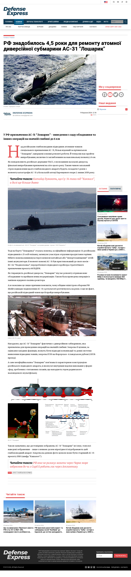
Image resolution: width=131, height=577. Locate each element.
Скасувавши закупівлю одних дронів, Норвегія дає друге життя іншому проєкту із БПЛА (111, 219)
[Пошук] (126, 21)
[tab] (103, 189)
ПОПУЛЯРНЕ (115, 189)
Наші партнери (78, 27)
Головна (6, 37)
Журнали (40, 27)
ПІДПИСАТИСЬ (120, 556)
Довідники (52, 27)
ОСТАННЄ (103, 189)
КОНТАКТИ (124, 567)
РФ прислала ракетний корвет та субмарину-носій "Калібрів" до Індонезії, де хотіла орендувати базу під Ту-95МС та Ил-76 (49, 531)
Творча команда (24, 27)
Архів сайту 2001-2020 (113, 27)
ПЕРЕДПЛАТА (115, 567)
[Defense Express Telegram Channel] (126, 2)
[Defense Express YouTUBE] (118, 2)
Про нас (8, 27)
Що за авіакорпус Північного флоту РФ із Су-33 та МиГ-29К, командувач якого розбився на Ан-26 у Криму (16, 531)
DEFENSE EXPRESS (22, 113)
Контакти (93, 27)
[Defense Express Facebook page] (114, 2)
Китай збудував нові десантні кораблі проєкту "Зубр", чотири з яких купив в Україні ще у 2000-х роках (80, 531)
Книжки (64, 27)
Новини (12, 37)
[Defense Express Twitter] (122, 2)
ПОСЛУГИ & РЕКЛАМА (103, 567)
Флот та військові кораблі (22, 472)
